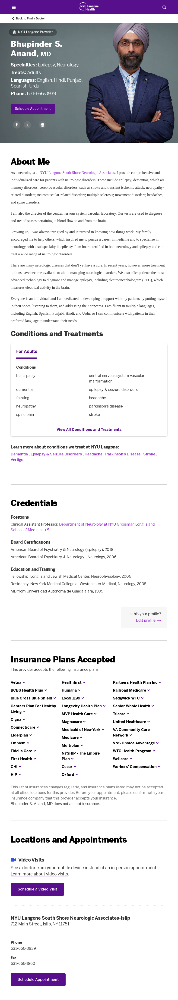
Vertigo (17, 460)
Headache (93, 454)
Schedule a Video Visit (37, 889)
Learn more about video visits (39, 874)
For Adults (26, 351)
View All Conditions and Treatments (89, 429)
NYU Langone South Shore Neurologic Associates (77, 173)
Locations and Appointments (69, 840)
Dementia (19, 454)
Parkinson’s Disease (122, 454)
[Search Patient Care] (164, 7)
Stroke (149, 454)
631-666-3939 (41, 93)
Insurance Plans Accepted (63, 660)
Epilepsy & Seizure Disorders (56, 454)
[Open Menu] (13, 7)
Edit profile (146, 620)
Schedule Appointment (33, 109)
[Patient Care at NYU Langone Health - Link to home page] (89, 6)
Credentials (34, 503)
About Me (30, 162)
